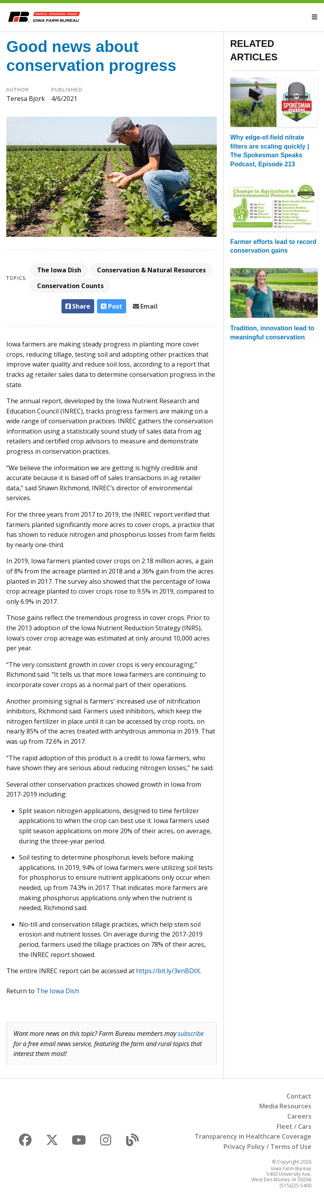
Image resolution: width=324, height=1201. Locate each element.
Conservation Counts (70, 285)
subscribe (191, 1033)
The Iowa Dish (59, 270)
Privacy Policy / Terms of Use (267, 1146)
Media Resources (285, 1106)
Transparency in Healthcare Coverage (253, 1136)
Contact (299, 1096)
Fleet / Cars (294, 1126)
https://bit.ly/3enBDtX (168, 970)
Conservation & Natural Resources (151, 270)
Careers (299, 1116)
